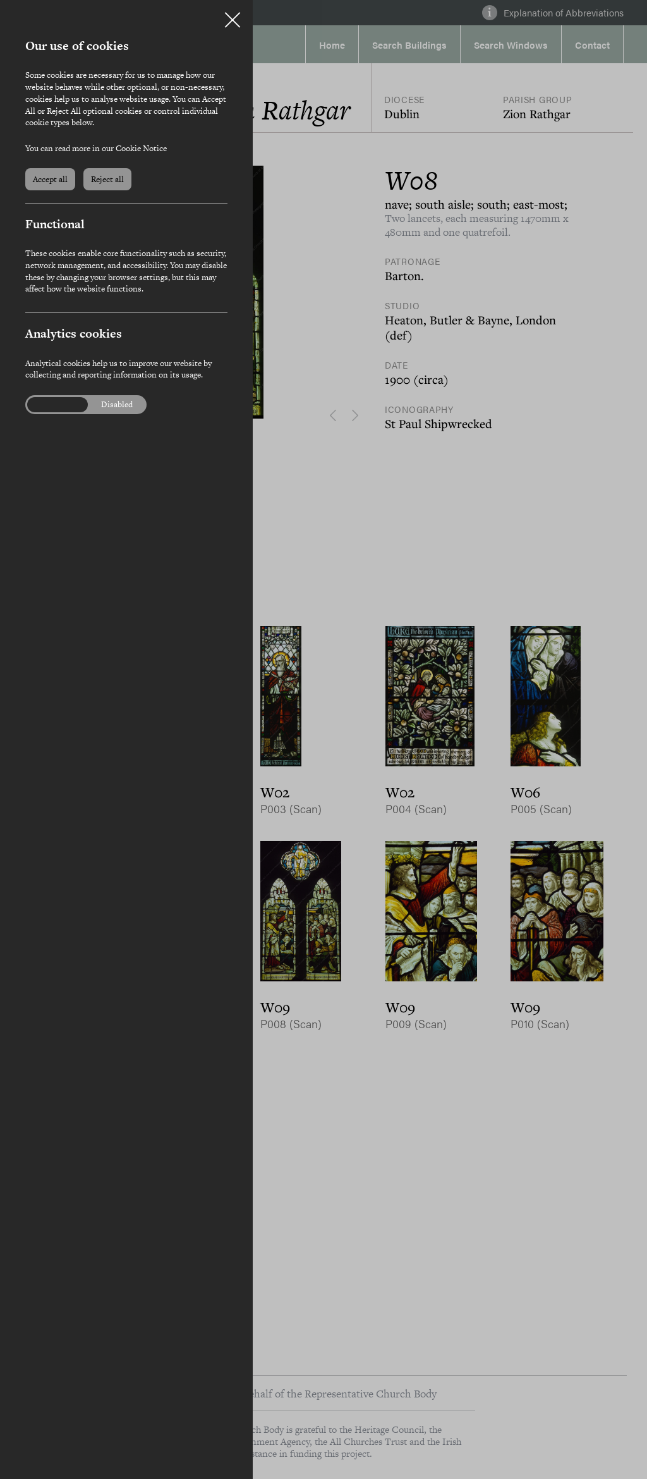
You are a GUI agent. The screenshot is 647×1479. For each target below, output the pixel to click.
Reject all (107, 179)
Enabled (49, 404)
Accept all (50, 179)
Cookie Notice (141, 148)
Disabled (117, 404)
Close (232, 15)
